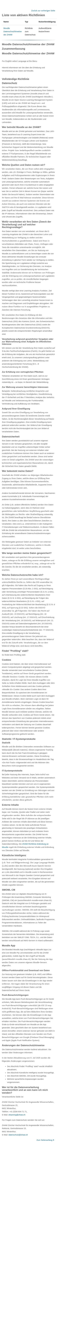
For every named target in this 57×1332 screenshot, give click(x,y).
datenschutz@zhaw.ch (18, 1135)
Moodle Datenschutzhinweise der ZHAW (12, 31)
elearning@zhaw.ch (17, 1115)
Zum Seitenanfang (45, 1140)
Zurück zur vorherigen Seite (43, 11)
